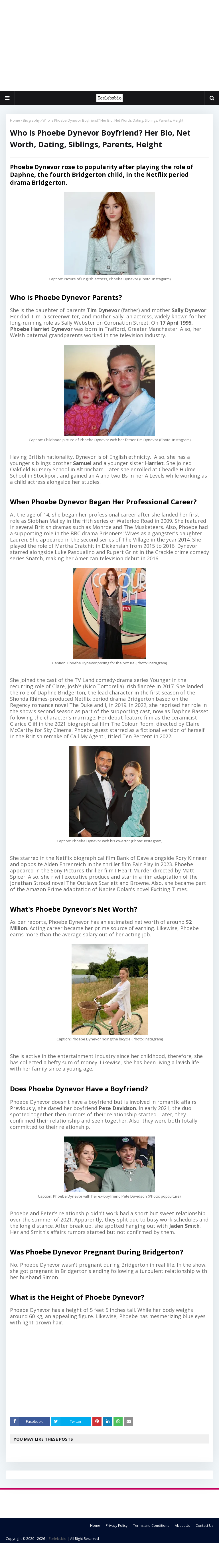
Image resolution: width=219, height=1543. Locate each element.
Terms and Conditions (151, 1525)
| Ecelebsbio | (57, 1538)
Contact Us (204, 1525)
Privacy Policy (116, 1525)
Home (15, 120)
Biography (31, 120)
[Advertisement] (109, 45)
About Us (182, 1525)
